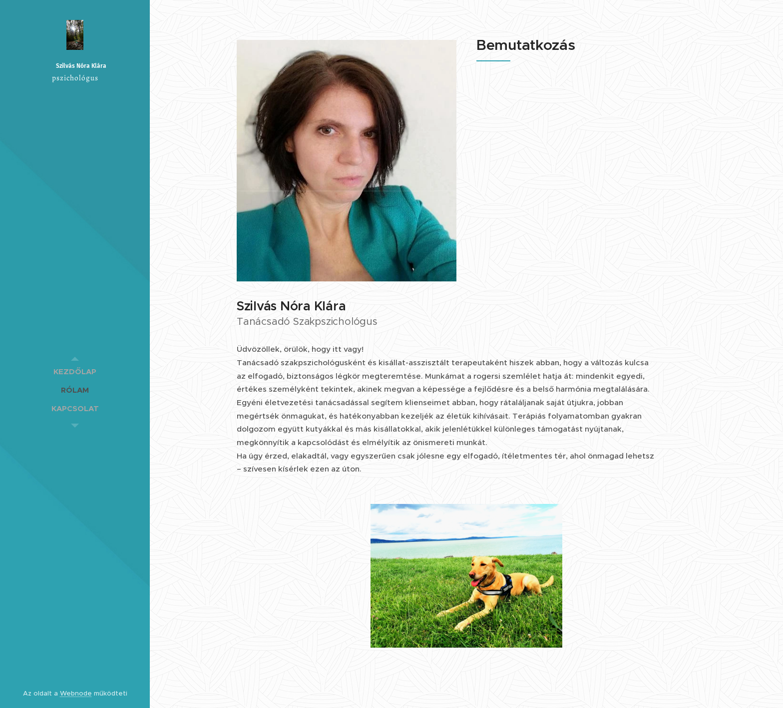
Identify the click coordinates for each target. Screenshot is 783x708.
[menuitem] (75, 371)
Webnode (76, 693)
